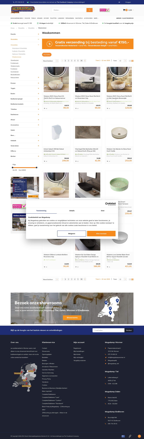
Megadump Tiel (111, 370)
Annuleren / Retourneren (50, 366)
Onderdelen (15, 146)
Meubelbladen (15, 75)
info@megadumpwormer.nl (116, 356)
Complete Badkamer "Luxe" (50, 396)
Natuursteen (15, 77)
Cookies (44, 384)
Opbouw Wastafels (18, 54)
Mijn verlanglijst (78, 356)
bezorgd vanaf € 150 (21, 23)
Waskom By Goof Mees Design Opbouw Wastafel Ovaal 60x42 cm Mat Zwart (87, 255)
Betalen (44, 359)
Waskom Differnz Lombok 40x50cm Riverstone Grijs (54, 255)
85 (81, 60)
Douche (27, 18)
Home (12, 28)
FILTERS (47, 55)
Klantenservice (127, 18)
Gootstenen (15, 72)
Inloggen (128, 2)
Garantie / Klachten (48, 369)
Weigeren (71, 233)
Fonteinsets (14, 63)
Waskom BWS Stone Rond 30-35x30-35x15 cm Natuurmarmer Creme (55, 97)
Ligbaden (61, 18)
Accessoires (88, 18)
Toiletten (53, 18)
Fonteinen (14, 69)
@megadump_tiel (113, 363)
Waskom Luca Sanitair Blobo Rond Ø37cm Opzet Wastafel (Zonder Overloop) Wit (118, 255)
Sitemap (31, 435)
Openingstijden (47, 353)
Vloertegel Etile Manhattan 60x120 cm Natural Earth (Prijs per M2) (87, 150)
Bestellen (45, 356)
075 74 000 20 (112, 353)
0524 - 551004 (112, 403)
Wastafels (79, 18)
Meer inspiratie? (47, 390)
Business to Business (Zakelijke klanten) (54, 387)
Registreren (77, 347)
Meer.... (96, 18)
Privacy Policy (46, 378)
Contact (44, 347)
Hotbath (13, 140)
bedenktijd (45, 23)
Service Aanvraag (48, 372)
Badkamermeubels (17, 18)
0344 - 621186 (112, 383)
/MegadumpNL (112, 359)
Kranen (39, 18)
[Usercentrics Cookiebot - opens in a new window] (107, 203)
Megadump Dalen (112, 391)
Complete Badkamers (49, 393)
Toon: (115, 60)
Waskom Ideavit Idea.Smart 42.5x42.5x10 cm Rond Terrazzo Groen (117, 202)
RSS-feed (25, 435)
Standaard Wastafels (19, 48)
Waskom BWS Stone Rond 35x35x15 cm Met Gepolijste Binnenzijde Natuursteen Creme (119, 97)
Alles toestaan (101, 233)
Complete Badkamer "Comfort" (52, 399)
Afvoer (46, 18)
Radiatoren (14, 114)
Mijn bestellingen (79, 350)
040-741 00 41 (112, 423)
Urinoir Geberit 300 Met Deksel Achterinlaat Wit (55, 150)
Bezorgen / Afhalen (48, 363)
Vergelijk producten (80, 359)
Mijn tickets (77, 353)
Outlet (13, 130)
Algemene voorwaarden (50, 375)
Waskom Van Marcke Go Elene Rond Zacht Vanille (118, 150)
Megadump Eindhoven (114, 411)
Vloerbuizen (15, 60)
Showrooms (46, 350)
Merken (118, 18)
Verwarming (69, 18)
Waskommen (16, 57)
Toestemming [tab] (41, 210)
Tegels (33, 18)
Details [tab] (72, 210)
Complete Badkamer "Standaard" (52, 402)
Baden (13, 93)
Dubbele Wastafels (18, 51)
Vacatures (45, 381)
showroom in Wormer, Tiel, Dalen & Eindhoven (78, 23)
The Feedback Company (71, 435)
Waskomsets (15, 66)
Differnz (13, 151)
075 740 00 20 (18, 2)
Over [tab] (102, 210)
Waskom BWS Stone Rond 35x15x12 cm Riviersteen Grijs (87, 97)
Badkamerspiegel (17, 99)
